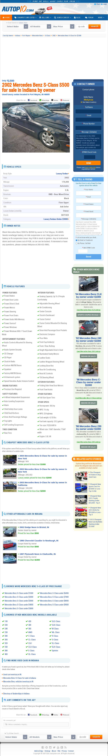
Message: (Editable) (88, 132)
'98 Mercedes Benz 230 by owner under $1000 (88, 427)
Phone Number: (88, 124)
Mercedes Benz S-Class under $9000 (54, 604)
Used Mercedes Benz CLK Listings (88, 310)
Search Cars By (61, 17)
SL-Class (55, 643)
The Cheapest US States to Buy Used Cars (95, 474)
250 (6, 632)
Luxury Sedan (62, 173)
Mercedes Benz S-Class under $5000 (19, 608)
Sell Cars (44, 17)
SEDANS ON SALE (88, 356)
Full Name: (88, 107)
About (54, 751)
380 (6, 650)
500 (29, 625)
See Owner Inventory (89, 102)
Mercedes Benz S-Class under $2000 (19, 597)
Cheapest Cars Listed (24, 17)
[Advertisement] (54, 58)
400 (6, 654)
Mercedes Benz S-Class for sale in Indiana (19, 678)
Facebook (33, 100)
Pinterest (66, 100)
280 (6, 636)
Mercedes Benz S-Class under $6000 (54, 593)
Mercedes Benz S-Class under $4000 (19, 604)
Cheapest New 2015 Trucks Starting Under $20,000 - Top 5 (94, 498)
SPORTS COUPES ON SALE (88, 315)
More (100, 18)
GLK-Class (56, 625)
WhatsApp (45, 100)
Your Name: (88, 189)
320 (6, 643)
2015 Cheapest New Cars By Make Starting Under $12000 (95, 522)
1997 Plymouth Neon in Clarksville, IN (37, 554)
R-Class (55, 636)
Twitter (54, 100)
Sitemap (47, 751)
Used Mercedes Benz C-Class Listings (88, 398)
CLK (30, 643)
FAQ (59, 751)
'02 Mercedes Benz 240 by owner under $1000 (88, 339)
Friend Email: (89, 211)
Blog (77, 17)
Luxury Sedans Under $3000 (56, 219)
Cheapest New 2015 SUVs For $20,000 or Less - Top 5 (94, 510)
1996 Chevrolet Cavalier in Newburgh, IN (38, 540)
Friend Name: (88, 204)
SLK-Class (56, 647)
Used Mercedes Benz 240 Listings (88, 351)
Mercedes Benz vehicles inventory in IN (18, 681)
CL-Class (32, 639)
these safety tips (90, 167)
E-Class (31, 650)
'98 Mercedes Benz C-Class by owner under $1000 (88, 382)
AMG (30, 632)
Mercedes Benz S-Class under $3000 (19, 601)
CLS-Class (32, 647)
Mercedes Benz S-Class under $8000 (54, 601)
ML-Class (56, 632)
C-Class (31, 636)
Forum (89, 17)
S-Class (55, 639)
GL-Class (32, 654)
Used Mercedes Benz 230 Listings (88, 441)
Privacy (64, 751)
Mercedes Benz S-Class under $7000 (54, 597)
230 (6, 625)
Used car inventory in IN (12, 674)
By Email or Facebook (84, 240)
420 (29, 621)
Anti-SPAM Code (88, 248)
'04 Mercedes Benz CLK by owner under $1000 (89, 295)
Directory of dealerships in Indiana (16, 693)
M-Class (55, 628)
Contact (71, 751)
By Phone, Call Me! (83, 243)
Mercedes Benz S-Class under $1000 (19, 593)
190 (6, 621)
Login (105, 4)
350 (6, 647)
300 (6, 639)
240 (6, 628)
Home (6, 17)
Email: (89, 115)
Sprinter (55, 650)
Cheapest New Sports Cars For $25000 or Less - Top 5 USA (94, 486)
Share (98, 4)
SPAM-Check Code (88, 152)
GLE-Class (56, 621)
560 (29, 628)
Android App (38, 751)
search (94, 26)
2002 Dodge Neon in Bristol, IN (34, 527)
